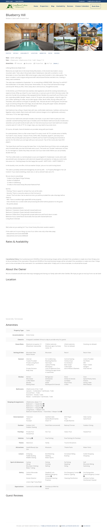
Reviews (70, 6)
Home (36, 6)
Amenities (43, 53)
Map (52, 6)
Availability (60, 6)
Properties (44, 6)
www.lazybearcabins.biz (69, 526)
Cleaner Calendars (82, 6)
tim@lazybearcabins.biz (94, 1)
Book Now (95, 6)
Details (15, 53)
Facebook (81, 1)
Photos (8, 53)
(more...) (56, 63)
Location (34, 53)
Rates (50, 53)
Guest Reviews (19, 1)
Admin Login (9, 1)
